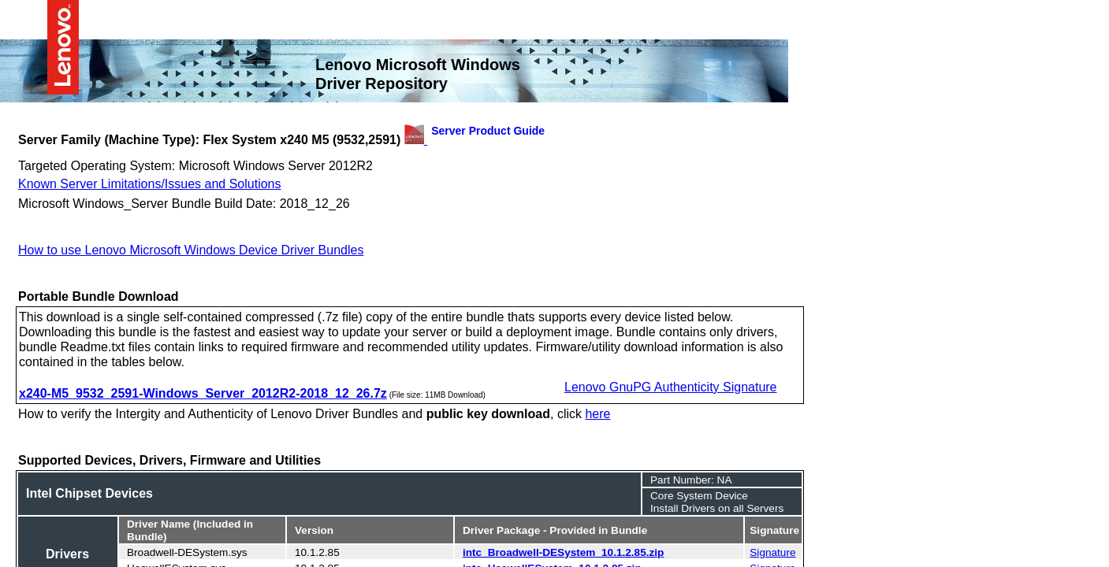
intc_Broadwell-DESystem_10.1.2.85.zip (563, 551)
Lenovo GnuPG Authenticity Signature (670, 386)
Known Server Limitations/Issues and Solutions (149, 182)
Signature (772, 551)
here (597, 412)
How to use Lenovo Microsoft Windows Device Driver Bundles (190, 249)
